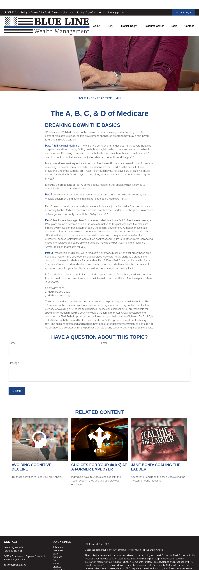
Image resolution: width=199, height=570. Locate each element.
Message (14, 353)
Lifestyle (57, 557)
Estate (55, 544)
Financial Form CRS (99, 535)
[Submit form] (17, 382)
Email (104, 333)
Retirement (58, 538)
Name (12, 333)
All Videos (58, 564)
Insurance (57, 547)
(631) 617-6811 (86, 3)
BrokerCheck (156, 540)
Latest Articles (60, 560)
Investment (58, 541)
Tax (54, 551)
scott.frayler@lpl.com (111, 3)
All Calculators (60, 567)
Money (56, 554)
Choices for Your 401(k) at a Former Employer (99, 457)
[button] (97, 16)
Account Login (183, 3)
